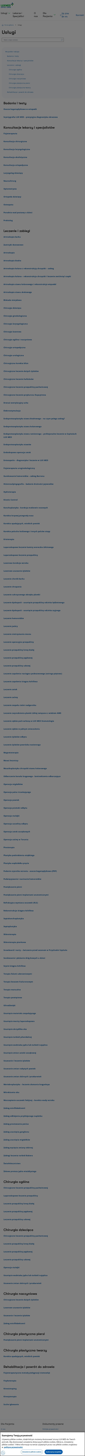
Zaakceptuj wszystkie (54, 1452)
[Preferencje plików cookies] (3, 1453)
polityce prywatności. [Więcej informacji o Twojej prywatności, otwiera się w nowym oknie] (13, 1447)
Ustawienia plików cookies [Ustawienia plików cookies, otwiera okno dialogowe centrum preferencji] (32, 1452)
